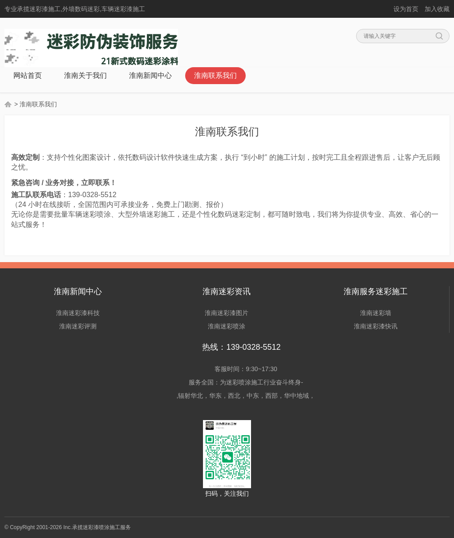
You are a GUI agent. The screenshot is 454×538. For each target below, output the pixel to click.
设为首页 (405, 8)
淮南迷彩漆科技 (78, 312)
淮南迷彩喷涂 (226, 326)
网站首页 (27, 75)
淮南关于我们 (85, 75)
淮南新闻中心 (150, 75)
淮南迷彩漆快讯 (375, 326)
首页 (8, 104)
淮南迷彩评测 (78, 326)
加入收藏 (437, 8)
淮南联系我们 (215, 75)
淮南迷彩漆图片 (226, 312)
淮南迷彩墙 (375, 312)
